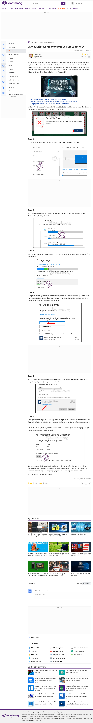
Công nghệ (61, 8)
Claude (27, 8)
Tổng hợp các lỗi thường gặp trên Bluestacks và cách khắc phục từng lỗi (54, 101)
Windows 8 (33, 658)
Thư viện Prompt (51, 8)
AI (12, 8)
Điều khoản (30, 712)
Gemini (41, 8)
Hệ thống (41, 42)
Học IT (69, 8)
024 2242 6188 (40, 716)
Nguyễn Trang (38, 56)
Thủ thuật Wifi (77, 655)
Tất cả (6, 8)
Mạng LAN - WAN (56, 662)
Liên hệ (53, 712)
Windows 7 (33, 655)
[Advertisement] (46, 26)
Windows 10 (50, 42)
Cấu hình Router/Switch (79, 648)
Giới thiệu (24, 712)
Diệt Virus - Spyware (57, 658)
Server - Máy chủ (78, 651)
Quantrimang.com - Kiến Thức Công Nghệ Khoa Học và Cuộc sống (13, 3)
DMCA (69, 712)
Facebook (64, 712)
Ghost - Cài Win (35, 662)
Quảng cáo (58, 712)
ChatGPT (34, 8)
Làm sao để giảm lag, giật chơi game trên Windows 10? (48, 99)
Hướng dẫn (41, 712)
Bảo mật (36, 712)
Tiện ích (75, 8)
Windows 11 (34, 648)
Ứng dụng (47, 712)
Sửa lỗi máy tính (56, 648)
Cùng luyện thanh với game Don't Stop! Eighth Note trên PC (49, 104)
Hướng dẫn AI (19, 8)
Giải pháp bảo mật (57, 655)
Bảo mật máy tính (56, 651)
